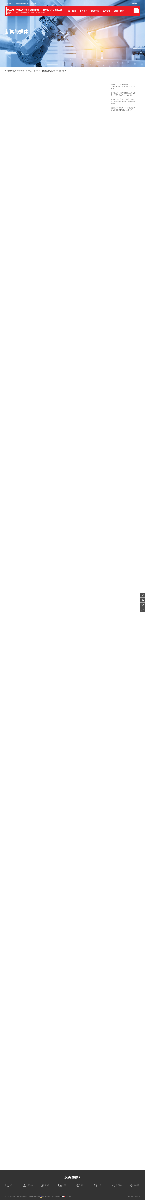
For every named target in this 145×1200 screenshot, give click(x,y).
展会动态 (28, 1185)
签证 (79, 1185)
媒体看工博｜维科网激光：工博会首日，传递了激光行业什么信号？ (123, 94)
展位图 (45, 1185)
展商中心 (83, 11)
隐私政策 (68, 1196)
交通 (97, 1185)
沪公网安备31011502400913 (50, 1197)
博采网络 (137, 1196)
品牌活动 (106, 11)
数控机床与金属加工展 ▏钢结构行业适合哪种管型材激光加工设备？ (123, 109)
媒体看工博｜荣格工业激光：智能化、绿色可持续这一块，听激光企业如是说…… (123, 101)
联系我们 (117, 1185)
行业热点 (29, 71)
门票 (62, 1185)
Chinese (134, 3)
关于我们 (72, 11)
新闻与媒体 (119, 11)
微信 (8, 1185)
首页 (13, 71)
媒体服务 (134, 1185)
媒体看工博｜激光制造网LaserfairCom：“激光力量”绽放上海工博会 (124, 87)
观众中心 (95, 11)
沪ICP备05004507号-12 (32, 1196)
